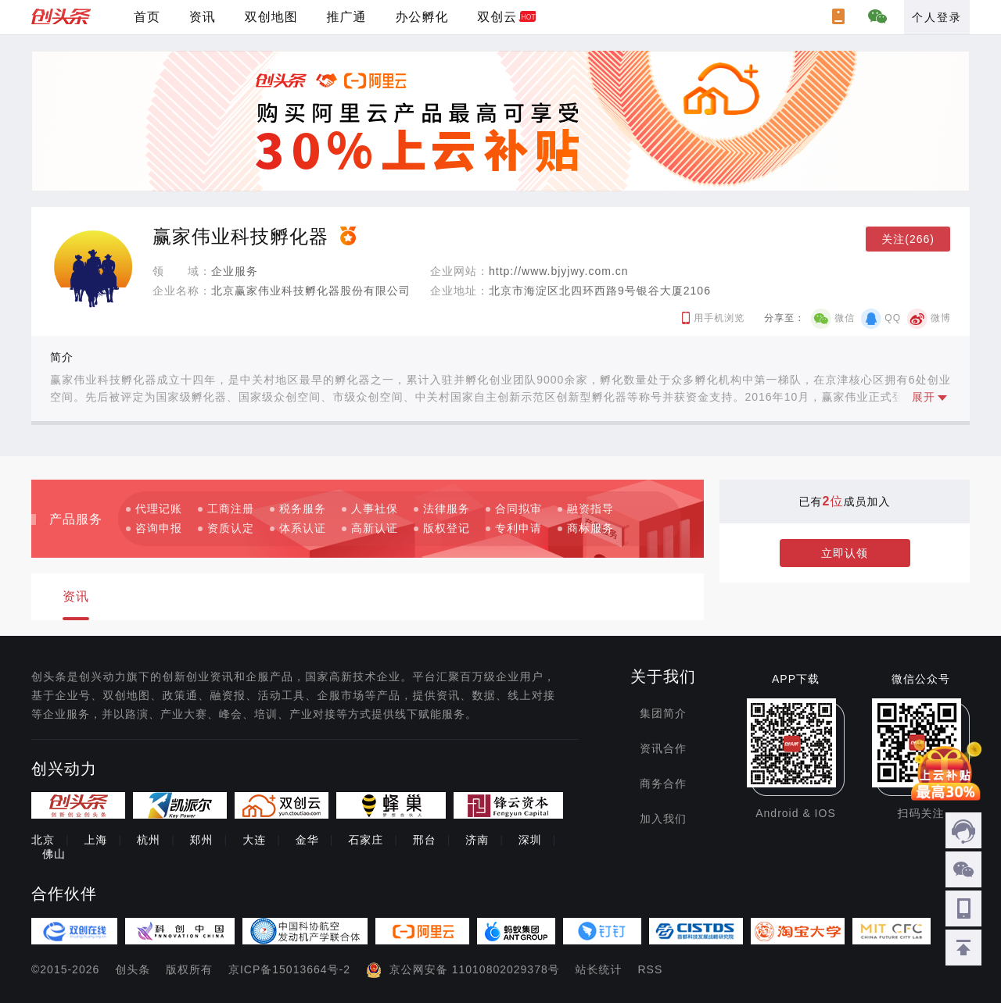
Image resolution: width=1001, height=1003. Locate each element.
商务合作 (663, 783)
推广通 (347, 16)
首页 (147, 16)
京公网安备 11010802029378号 (474, 969)
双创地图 (271, 16)
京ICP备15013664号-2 (289, 969)
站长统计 (599, 969)
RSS (650, 969)
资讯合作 (663, 748)
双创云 (497, 16)
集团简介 (663, 713)
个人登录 (937, 17)
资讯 (202, 16)
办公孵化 (421, 16)
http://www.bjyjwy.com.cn (559, 271)
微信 (844, 317)
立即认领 (844, 553)
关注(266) (908, 239)
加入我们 (663, 818)
